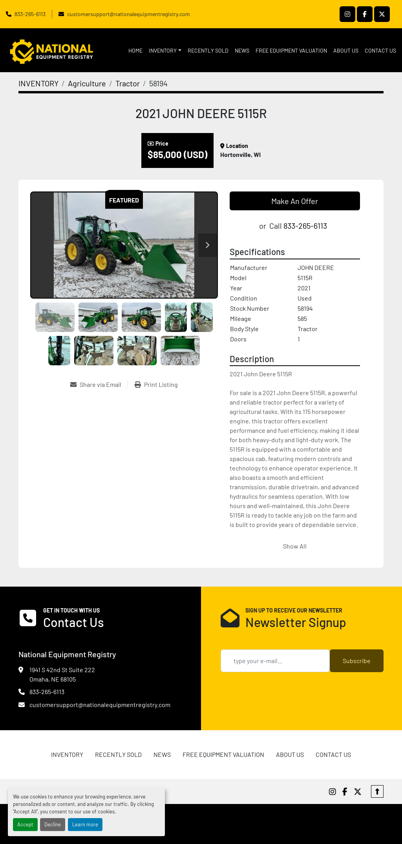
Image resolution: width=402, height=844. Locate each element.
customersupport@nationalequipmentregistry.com (128, 14)
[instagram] (347, 14)
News (242, 50)
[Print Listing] (156, 384)
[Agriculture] (87, 83)
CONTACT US (380, 50)
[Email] (275, 660)
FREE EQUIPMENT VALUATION (291, 50)
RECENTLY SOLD (208, 50)
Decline (52, 824)
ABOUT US (345, 50)
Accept (25, 824)
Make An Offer (294, 201)
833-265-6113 (30, 14)
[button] (165, 50)
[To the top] (377, 791)
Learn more (85, 824)
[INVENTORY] (38, 83)
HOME (135, 50)
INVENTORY (163, 50)
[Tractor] (127, 83)
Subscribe (357, 660)
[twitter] (382, 14)
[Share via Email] (99, 384)
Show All (295, 546)
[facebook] (365, 14)
